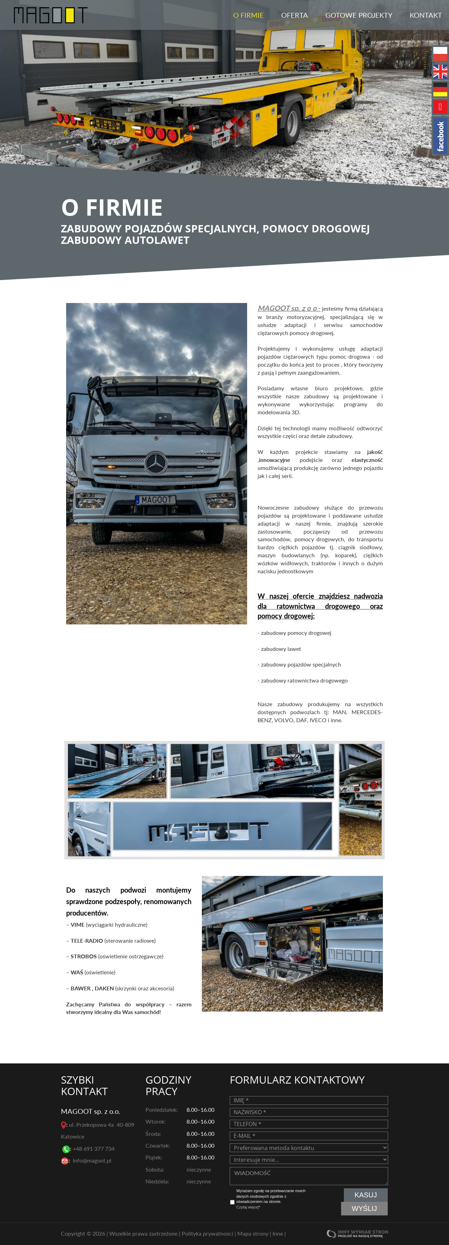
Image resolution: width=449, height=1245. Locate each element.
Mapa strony (253, 1233)
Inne (278, 1233)
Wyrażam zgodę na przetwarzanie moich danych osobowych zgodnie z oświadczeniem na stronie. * (271, 1199)
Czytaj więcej (247, 1207)
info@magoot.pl (92, 1160)
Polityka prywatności (208, 1233)
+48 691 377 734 (94, 1148)
